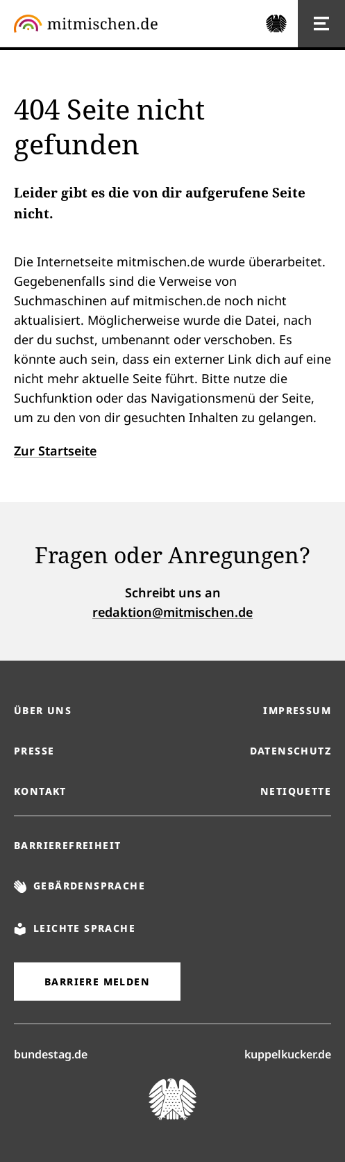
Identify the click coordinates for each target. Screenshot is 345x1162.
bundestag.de (50, 1053)
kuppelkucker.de (287, 1053)
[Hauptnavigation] (321, 23)
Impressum (297, 710)
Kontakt (40, 791)
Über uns (42, 710)
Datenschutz (290, 750)
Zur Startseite (55, 450)
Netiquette (295, 791)
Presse (34, 750)
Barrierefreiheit (67, 845)
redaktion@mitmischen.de (172, 612)
